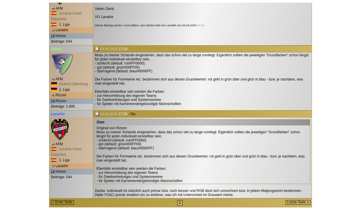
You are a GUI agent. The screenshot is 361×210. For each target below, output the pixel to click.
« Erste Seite (62, 202)
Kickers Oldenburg (69, 84)
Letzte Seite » (298, 202)
